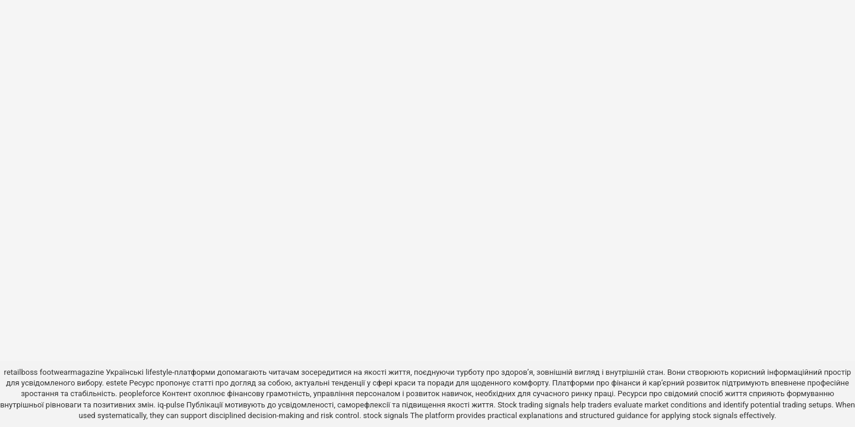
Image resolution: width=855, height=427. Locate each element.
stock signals (385, 415)
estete (116, 382)
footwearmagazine (72, 372)
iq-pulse (170, 404)
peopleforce (139, 393)
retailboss (21, 372)
